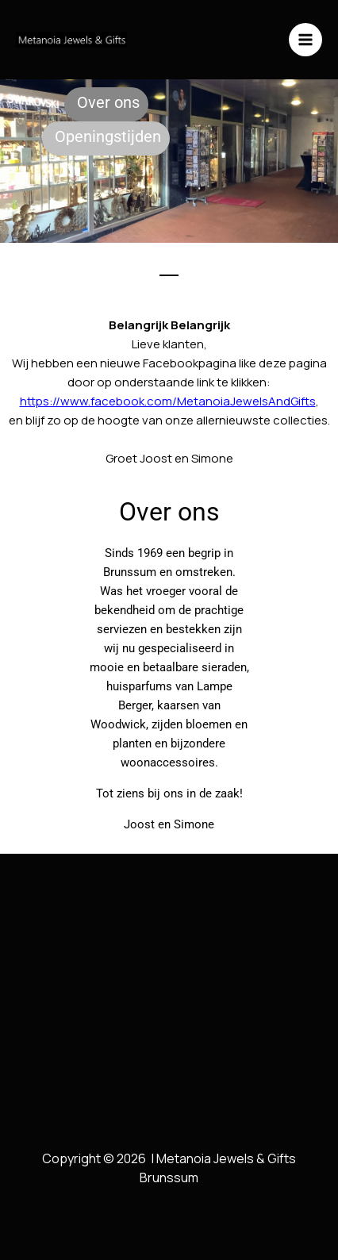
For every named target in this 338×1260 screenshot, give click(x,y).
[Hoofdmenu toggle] (306, 40)
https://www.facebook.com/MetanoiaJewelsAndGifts (168, 401)
